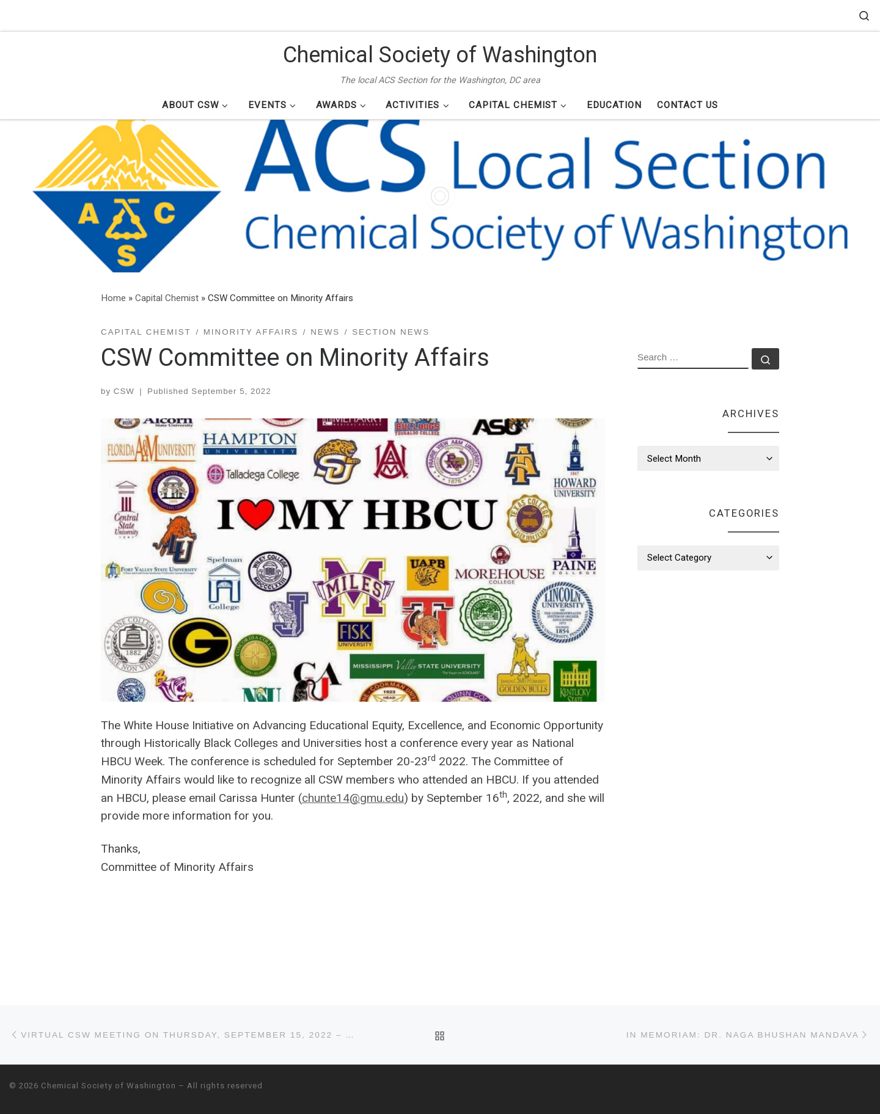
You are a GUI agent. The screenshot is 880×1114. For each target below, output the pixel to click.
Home (113, 298)
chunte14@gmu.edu (353, 798)
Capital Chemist (167, 298)
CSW (124, 391)
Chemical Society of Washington (108, 1085)
